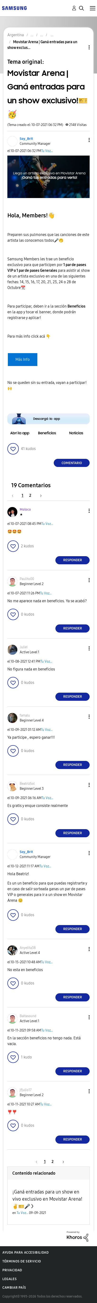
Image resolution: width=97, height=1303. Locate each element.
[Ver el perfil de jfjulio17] (26, 1090)
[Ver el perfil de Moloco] (25, 510)
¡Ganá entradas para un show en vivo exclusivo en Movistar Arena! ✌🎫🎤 (47, 1199)
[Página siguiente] (39, 495)
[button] (81, 140)
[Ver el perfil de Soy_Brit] (26, 139)
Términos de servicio (21, 1261)
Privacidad (12, 1270)
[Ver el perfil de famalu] (25, 715)
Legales (9, 1279)
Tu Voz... (47, 151)
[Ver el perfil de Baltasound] (28, 1016)
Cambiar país (14, 1288)
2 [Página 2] (30, 495)
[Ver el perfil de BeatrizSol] (27, 784)
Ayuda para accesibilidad (25, 1253)
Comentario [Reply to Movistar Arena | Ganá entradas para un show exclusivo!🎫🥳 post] (72, 463)
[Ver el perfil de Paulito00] (27, 579)
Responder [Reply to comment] (72, 560)
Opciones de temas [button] (81, 47)
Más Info (22, 359)
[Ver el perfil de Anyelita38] (28, 948)
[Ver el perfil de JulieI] (24, 647)
